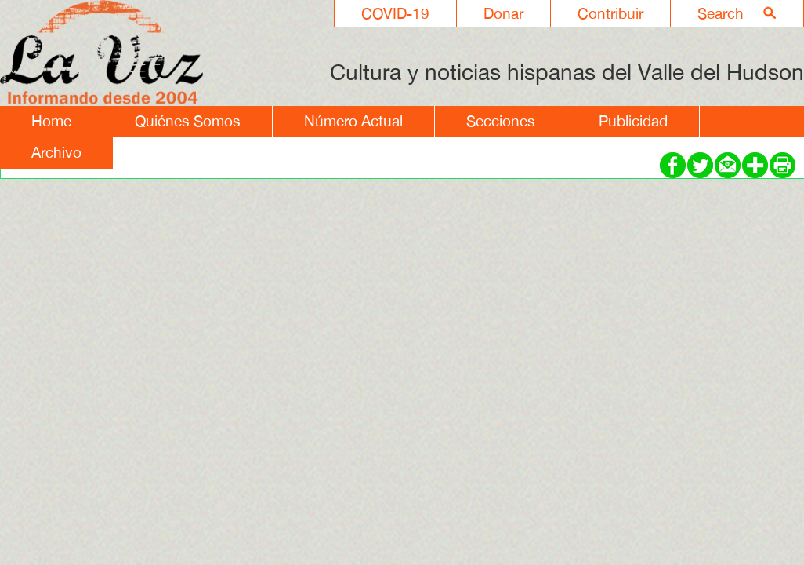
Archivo (56, 152)
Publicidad (633, 120)
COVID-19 (395, 13)
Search (720, 13)
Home (51, 120)
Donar (503, 13)
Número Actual (353, 120)
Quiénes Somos (188, 120)
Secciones (500, 120)
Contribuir (610, 13)
